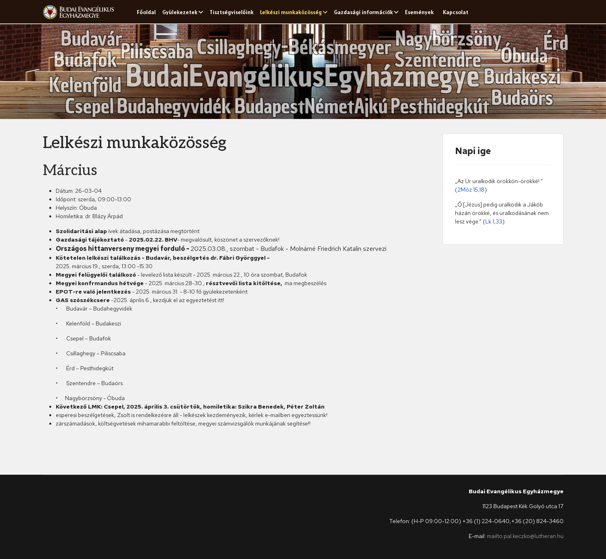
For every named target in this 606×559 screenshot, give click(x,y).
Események (419, 12)
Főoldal (146, 12)
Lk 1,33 (493, 221)
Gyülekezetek (179, 12)
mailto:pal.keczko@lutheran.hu (525, 536)
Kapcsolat (455, 12)
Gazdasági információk (363, 12)
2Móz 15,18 (470, 189)
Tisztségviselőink (232, 12)
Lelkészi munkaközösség (291, 12)
